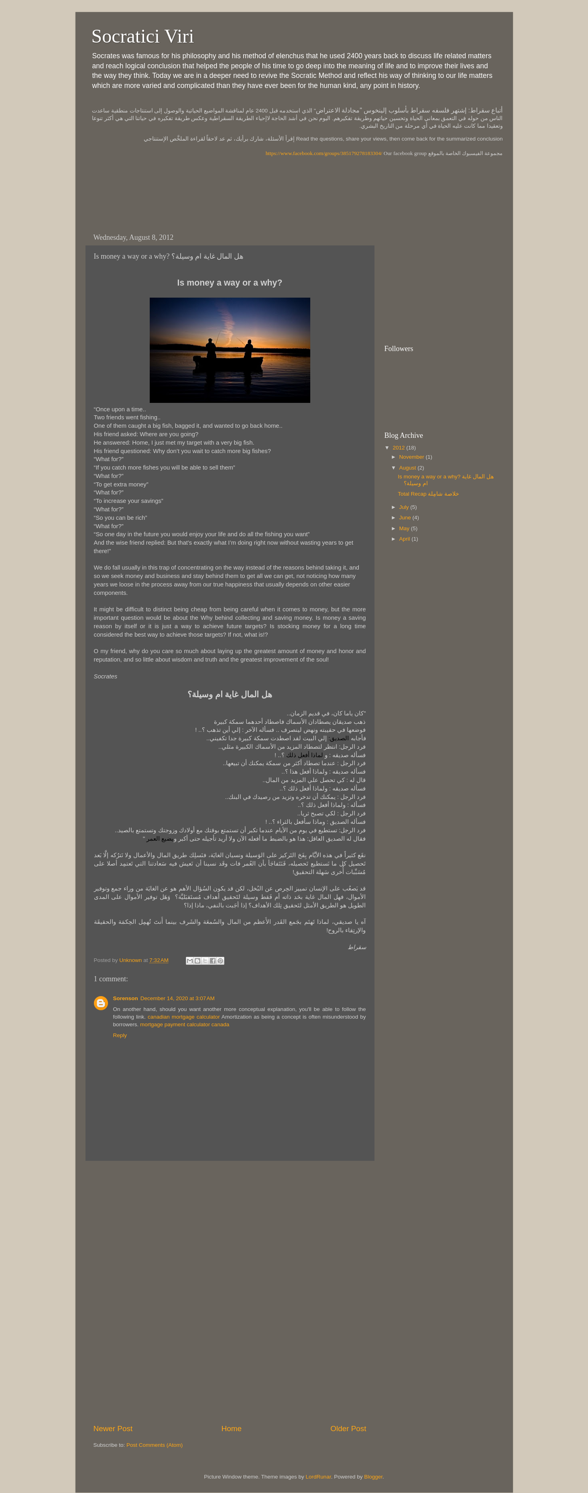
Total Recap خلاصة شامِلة (428, 494)
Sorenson (125, 998)
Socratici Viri (143, 36)
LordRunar (318, 1477)
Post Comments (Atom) (154, 1445)
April (405, 539)
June (406, 518)
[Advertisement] (231, 198)
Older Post (348, 1428)
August (408, 468)
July (405, 507)
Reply (120, 1035)
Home (232, 1428)
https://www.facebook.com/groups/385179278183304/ (324, 153)
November (412, 457)
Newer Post (113, 1428)
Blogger (373, 1477)
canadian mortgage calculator (184, 1017)
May (405, 528)
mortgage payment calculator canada (184, 1024)
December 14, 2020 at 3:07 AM (177, 998)
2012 (399, 448)
